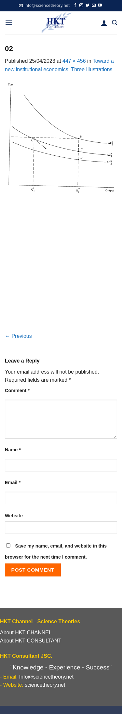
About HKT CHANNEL (26, 632)
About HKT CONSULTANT (30, 640)
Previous (18, 336)
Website (14, 515)
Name (13, 449)
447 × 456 (74, 61)
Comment (17, 390)
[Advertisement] (61, 268)
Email (12, 482)
